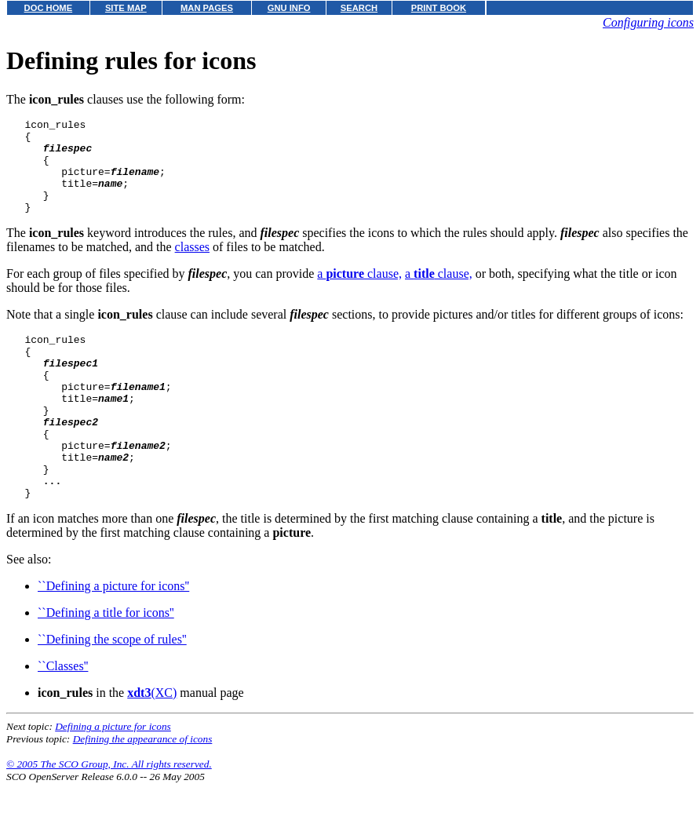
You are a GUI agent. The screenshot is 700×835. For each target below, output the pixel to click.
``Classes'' (63, 717)
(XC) (152, 744)
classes (192, 265)
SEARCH (359, 8)
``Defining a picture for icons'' (113, 637)
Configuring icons (648, 22)
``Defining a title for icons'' (106, 664)
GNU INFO (289, 8)
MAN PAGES (206, 8)
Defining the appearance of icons (143, 791)
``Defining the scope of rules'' (112, 691)
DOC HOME (48, 8)
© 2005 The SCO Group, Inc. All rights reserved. (109, 816)
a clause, (359, 292)
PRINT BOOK (438, 8)
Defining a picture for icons (113, 778)
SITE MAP (126, 8)
